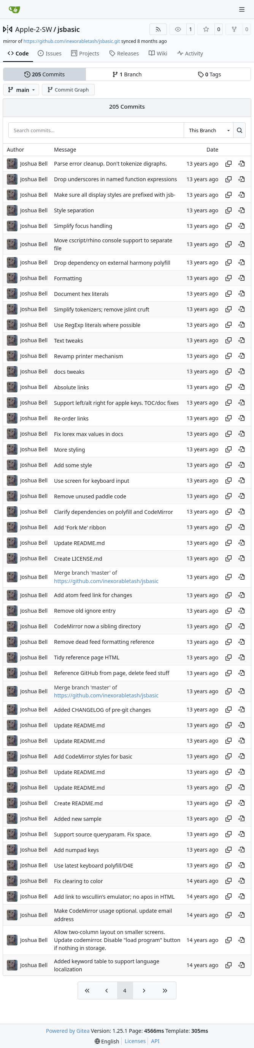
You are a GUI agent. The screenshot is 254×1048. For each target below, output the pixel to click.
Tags (209, 74)
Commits (44, 74)
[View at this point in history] (241, 163)
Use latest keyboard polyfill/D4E (93, 865)
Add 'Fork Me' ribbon (80, 527)
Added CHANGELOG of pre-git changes (102, 709)
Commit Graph (68, 89)
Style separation (74, 210)
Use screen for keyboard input (91, 480)
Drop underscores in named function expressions (115, 179)
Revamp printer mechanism (88, 356)
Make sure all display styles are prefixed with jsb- (114, 194)
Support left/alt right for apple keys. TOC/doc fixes (116, 402)
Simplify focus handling (83, 225)
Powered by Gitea (68, 1030)
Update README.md (79, 543)
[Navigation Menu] (242, 9)
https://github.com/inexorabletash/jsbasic (106, 581)
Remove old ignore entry (85, 610)
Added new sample (78, 818)
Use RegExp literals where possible (97, 325)
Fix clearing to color (78, 881)
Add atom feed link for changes (93, 595)
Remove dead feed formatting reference (104, 641)
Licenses (135, 1041)
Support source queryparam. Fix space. (102, 834)
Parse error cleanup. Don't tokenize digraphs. (110, 163)
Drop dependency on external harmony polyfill (112, 262)
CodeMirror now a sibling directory (97, 626)
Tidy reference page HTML (86, 657)
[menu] (107, 1041)
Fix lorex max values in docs (88, 434)
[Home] (14, 9)
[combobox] (208, 130)
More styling (69, 449)
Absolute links (71, 387)
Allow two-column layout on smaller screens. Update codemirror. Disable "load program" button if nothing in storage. (117, 940)
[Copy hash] (228, 163)
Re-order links (71, 418)
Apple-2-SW (33, 29)
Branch (127, 74)
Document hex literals (81, 293)
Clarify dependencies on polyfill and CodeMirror (113, 511)
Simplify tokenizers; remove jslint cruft (101, 309)
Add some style (73, 465)
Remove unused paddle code (90, 496)
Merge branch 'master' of (85, 573)
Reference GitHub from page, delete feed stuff (111, 673)
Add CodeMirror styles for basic (93, 756)
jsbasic (68, 29)
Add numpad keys (76, 850)
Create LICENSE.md (78, 558)
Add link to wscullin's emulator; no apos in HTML (114, 896)
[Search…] (239, 130)
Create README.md (78, 803)
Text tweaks (68, 340)
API (155, 1041)
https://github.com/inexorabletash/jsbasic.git (72, 41)
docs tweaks (69, 371)
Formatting (68, 278)
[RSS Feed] (158, 29)
